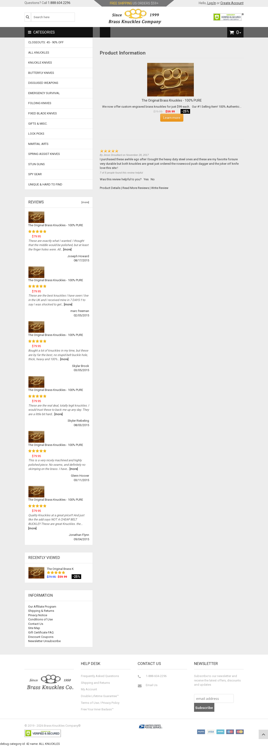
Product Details (110, 188)
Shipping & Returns (41, 611)
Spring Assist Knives (44, 154)
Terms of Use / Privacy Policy (100, 703)
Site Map (34, 628)
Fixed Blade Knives (42, 113)
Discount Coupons (40, 637)
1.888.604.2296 (59, 3)
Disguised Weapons (43, 83)
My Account (89, 689)
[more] (84, 202)
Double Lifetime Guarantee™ (100, 696)
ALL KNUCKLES (38, 52)
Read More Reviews (135, 188)
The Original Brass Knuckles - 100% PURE (55, 225)
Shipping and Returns (95, 682)
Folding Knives (39, 103)
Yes (146, 179)
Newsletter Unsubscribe (44, 641)
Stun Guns (36, 164)
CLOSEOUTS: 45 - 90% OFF (46, 42)
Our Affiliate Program (42, 606)
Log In (211, 3)
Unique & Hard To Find (45, 184)
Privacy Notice (37, 615)
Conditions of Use (40, 619)
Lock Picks (36, 133)
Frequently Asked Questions (100, 676)
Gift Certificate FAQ (41, 632)
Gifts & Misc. (37, 123)
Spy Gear (35, 174)
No (153, 179)
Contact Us (35, 624)
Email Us (151, 685)
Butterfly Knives (41, 73)
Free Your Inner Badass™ (97, 709)
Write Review (159, 188)
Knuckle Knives (40, 62)
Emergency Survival (44, 93)
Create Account (232, 3)
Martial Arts (38, 144)
